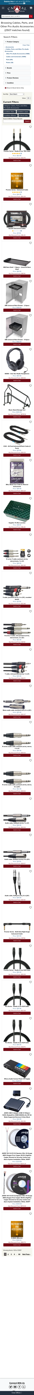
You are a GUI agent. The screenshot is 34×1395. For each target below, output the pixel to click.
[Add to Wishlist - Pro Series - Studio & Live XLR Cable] (30, 982)
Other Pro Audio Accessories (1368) (18, 54)
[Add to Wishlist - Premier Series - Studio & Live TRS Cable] (30, 126)
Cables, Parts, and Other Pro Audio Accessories (17, 50)
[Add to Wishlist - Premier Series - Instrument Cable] (30, 165)
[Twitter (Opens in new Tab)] (11, 1387)
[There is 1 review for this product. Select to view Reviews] (17, 153)
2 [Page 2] (8, 1254)
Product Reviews (13, 78)
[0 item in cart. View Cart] (31, 8)
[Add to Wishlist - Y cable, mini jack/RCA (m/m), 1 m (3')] (30, 649)
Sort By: (6, 94)
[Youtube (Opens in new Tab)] (15, 1387)
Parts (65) (9, 60)
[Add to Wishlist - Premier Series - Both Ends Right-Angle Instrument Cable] (30, 907)
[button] (3, 8)
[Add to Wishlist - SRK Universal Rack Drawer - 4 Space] (30, 315)
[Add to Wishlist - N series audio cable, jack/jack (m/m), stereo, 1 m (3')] (30, 722)
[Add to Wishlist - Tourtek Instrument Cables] (30, 204)
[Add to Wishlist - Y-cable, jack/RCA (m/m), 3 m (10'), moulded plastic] (30, 573)
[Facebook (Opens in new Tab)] (19, 1387)
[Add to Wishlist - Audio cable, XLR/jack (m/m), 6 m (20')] (30, 835)
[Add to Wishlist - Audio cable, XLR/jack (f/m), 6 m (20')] (30, 871)
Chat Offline (17, 1393)
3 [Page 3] (11, 1254)
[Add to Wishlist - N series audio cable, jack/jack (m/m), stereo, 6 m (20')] (30, 760)
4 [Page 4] (14, 1254)
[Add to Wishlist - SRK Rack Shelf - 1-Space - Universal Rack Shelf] (30, 242)
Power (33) (9, 62)
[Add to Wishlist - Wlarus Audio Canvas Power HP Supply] (30, 1054)
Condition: (7, 112)
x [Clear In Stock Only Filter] (28, 114)
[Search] (31, 16)
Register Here (9, 1)
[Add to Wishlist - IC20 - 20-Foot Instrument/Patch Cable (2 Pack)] (30, 421)
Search (27, 121)
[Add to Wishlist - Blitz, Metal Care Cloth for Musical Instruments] (30, 460)
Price (8, 73)
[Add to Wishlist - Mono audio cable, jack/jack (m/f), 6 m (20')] (30, 685)
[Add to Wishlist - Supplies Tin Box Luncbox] (30, 498)
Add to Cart (17, 160)
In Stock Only (23, 115)
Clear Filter (26, 45)
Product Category (13, 42)
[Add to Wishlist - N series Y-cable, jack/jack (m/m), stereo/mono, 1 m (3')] (30, 534)
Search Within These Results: (13, 119)
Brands (9, 68)
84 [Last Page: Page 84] (19, 1254)
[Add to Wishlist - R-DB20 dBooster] (30, 1213)
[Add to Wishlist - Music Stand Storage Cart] (30, 385)
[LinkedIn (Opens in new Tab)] (24, 1387)
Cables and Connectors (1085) (16, 57)
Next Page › (26, 1254)
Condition (10, 83)
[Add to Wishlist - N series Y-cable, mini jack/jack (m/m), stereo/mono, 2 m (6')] (30, 611)
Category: (7, 106)
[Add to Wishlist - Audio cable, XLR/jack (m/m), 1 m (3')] (30, 798)
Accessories (10, 47)
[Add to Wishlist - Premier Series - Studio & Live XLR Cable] (30, 945)
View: (24, 98)
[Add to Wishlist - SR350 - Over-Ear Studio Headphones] (30, 349)
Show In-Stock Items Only (14, 88)
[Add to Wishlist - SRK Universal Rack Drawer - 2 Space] (30, 281)
